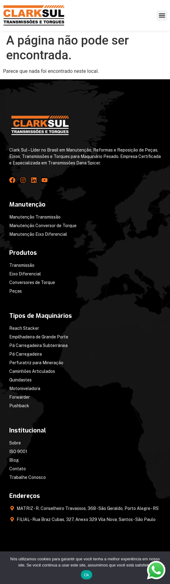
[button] (162, 15)
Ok (86, 575)
